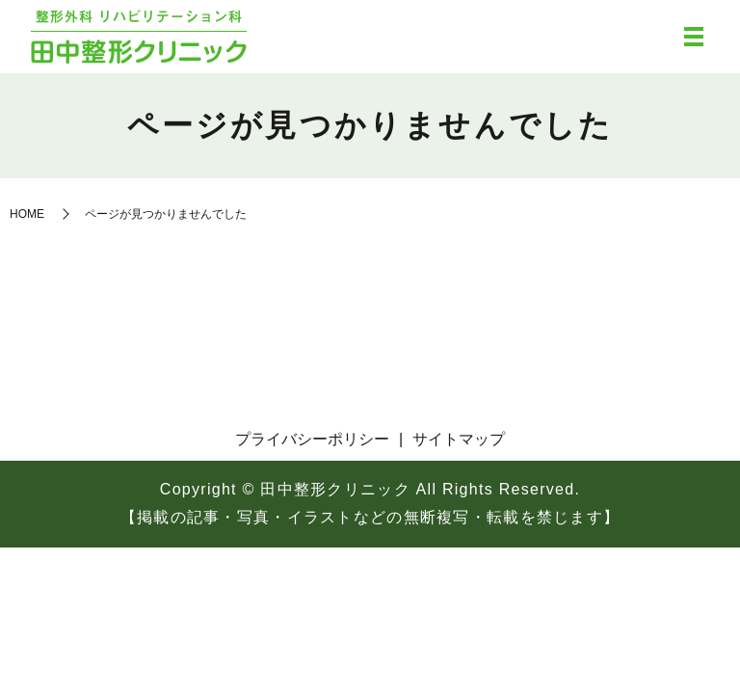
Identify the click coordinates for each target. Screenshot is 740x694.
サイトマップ (458, 439)
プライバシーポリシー (312, 439)
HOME (27, 214)
